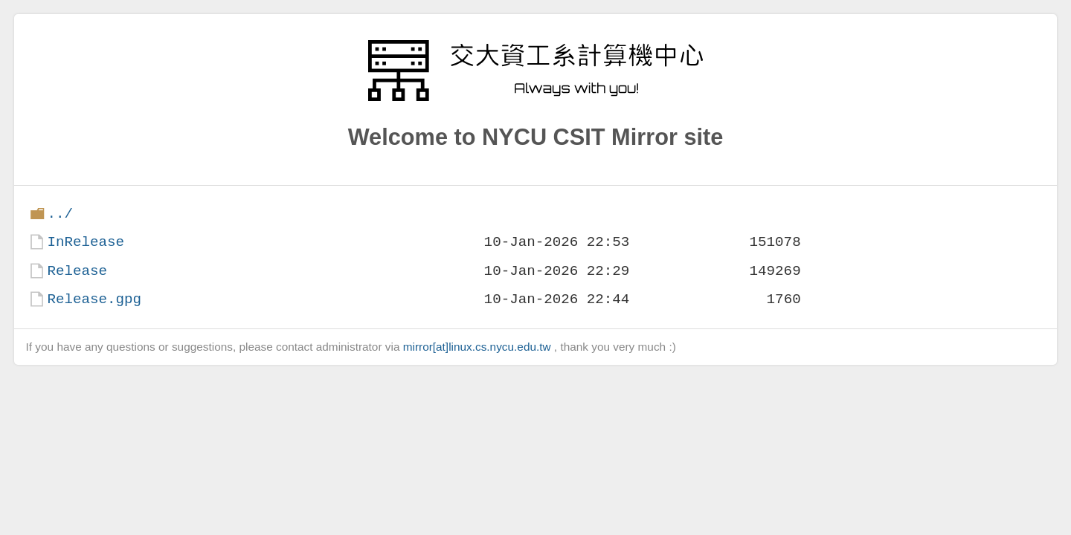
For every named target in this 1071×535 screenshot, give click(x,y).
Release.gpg (94, 299)
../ (60, 214)
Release (77, 271)
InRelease (85, 242)
